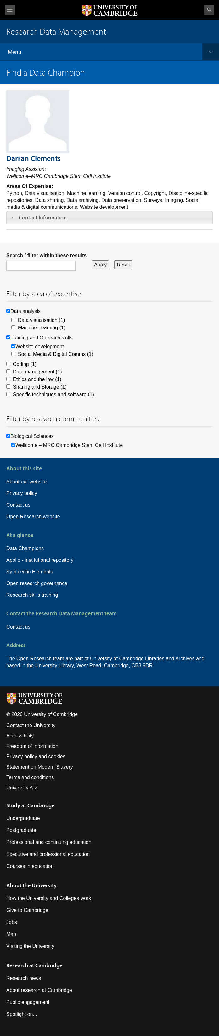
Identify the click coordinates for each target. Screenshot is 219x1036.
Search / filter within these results (46, 255)
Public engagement (27, 1002)
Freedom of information (32, 746)
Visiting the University (30, 946)
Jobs (11, 922)
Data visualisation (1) (41, 320)
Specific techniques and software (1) (53, 394)
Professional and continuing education (48, 842)
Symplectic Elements (29, 571)
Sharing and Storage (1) (40, 387)
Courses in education (29, 866)
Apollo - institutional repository (39, 560)
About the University (31, 885)
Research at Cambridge (34, 965)
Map (11, 934)
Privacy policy (21, 493)
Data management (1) (37, 371)
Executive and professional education (48, 854)
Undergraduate (23, 818)
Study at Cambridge (30, 805)
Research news (23, 978)
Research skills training (32, 595)
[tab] (109, 217)
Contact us (18, 505)
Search (209, 10)
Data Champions (25, 548)
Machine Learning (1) (41, 327)
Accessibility (20, 735)
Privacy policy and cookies (35, 756)
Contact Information (43, 217)
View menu (10, 10)
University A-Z (22, 787)
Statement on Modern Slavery (39, 767)
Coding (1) (24, 364)
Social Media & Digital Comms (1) (55, 354)
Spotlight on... (21, 1014)
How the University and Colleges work (48, 898)
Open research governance (36, 583)
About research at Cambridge (39, 990)
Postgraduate (21, 830)
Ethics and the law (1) (37, 379)
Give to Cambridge (27, 910)
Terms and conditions (30, 777)
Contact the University (31, 725)
